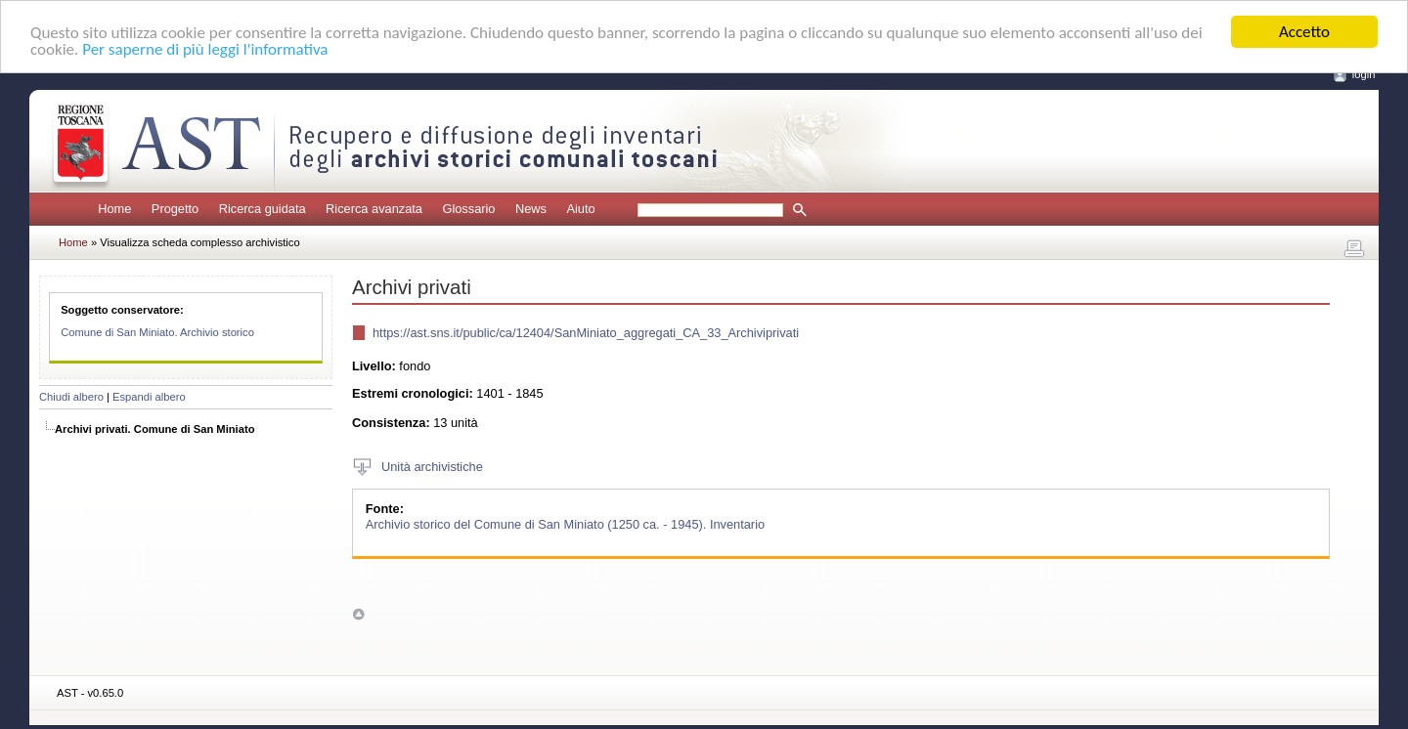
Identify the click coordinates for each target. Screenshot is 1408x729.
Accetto (1304, 31)
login (1364, 74)
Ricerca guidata (262, 208)
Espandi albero (149, 397)
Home (114, 208)
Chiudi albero (71, 397)
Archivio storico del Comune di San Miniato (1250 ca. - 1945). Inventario (565, 523)
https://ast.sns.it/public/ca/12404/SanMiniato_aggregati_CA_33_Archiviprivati (586, 332)
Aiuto (580, 208)
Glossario (468, 208)
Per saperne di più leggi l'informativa (205, 48)
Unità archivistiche (432, 466)
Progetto (175, 208)
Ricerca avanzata (374, 208)
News (531, 208)
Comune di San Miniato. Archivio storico (157, 332)
